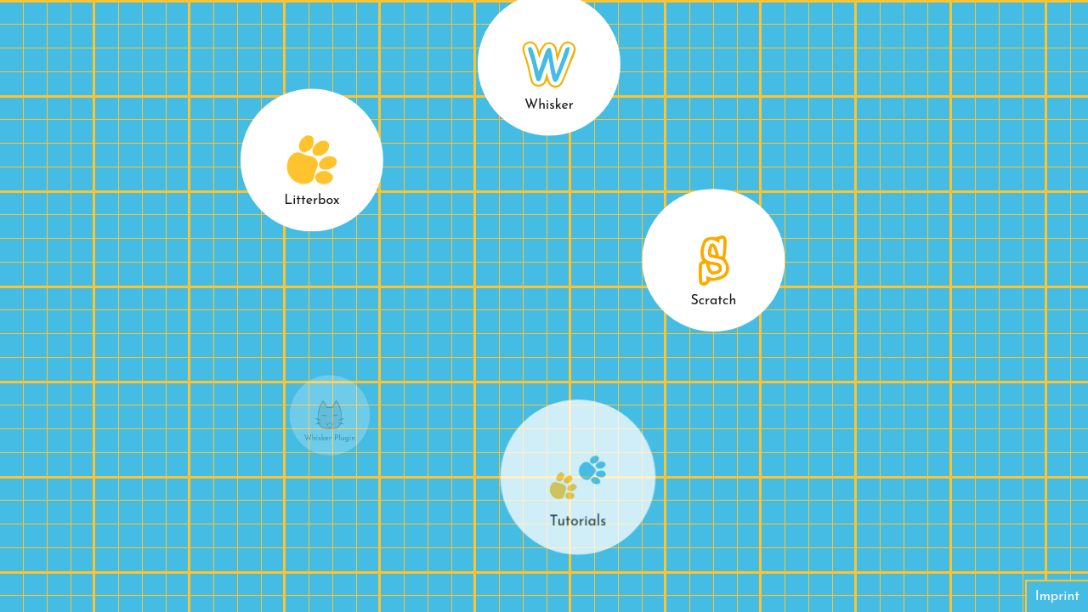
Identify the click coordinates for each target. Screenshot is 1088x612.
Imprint (1057, 597)
